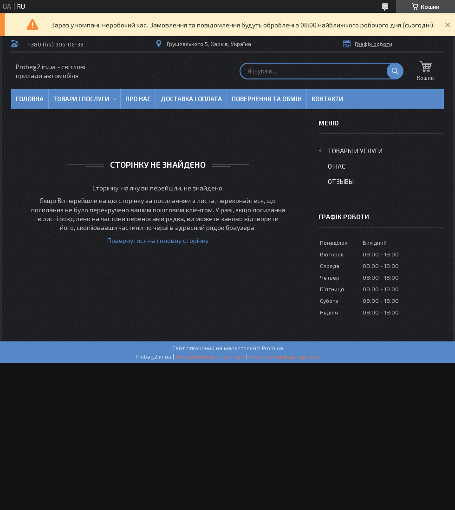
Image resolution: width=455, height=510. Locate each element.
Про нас (138, 99)
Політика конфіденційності (284, 356)
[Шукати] (395, 71)
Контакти (327, 99)
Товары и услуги (355, 151)
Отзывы (341, 181)
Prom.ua (272, 348)
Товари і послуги (81, 99)
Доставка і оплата (191, 99)
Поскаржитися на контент (210, 356)
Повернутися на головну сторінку (157, 240)
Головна (30, 99)
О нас (336, 166)
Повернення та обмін (267, 99)
